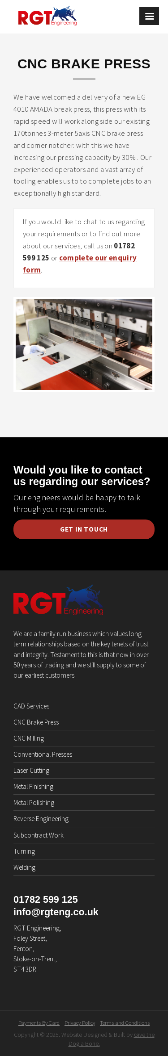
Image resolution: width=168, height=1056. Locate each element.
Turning (24, 851)
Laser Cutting (31, 770)
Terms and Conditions (125, 1022)
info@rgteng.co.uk (56, 912)
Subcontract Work (38, 835)
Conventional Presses (42, 754)
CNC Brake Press (36, 722)
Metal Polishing (33, 802)
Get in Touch (84, 529)
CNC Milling (28, 738)
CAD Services (31, 706)
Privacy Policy (80, 1022)
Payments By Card (39, 1022)
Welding (24, 867)
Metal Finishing (33, 786)
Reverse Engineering (41, 818)
